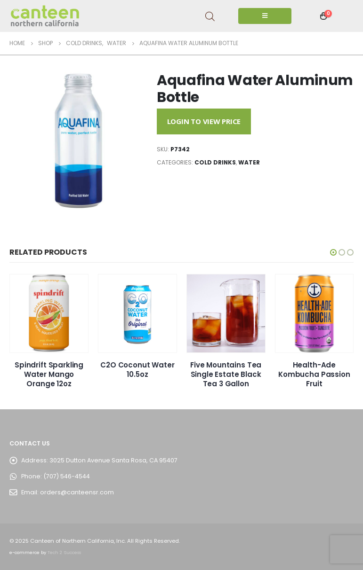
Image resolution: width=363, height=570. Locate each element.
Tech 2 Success (64, 552)
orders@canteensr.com (77, 492)
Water (249, 162)
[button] (333, 252)
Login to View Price (204, 121)
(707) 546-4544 (66, 476)
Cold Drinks (215, 162)
